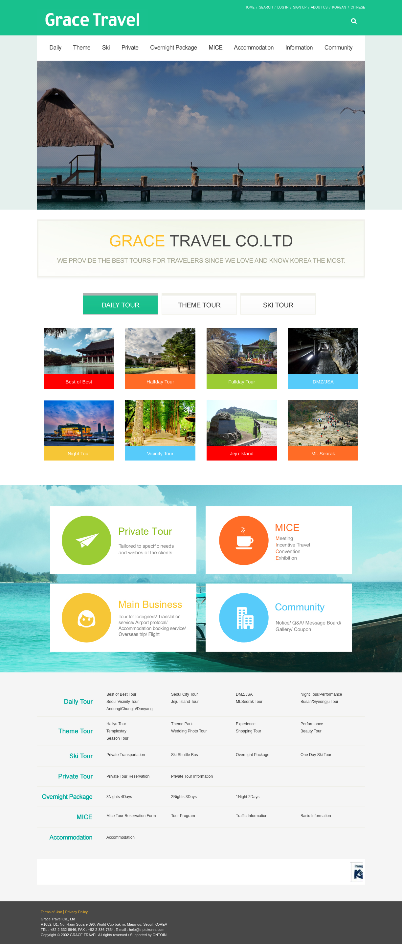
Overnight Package (252, 754)
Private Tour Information (192, 776)
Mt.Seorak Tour (249, 701)
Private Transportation (125, 754)
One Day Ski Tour (316, 754)
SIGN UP (299, 7)
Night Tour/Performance (321, 694)
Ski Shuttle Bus (184, 754)
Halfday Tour (160, 381)
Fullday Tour (241, 381)
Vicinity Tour (160, 453)
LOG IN (282, 7)
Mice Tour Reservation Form (131, 815)
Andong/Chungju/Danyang (129, 709)
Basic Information (316, 815)
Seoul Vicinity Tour (122, 701)
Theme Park (181, 724)
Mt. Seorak (323, 453)
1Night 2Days (247, 796)
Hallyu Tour (116, 724)
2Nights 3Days (184, 796)
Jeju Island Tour (185, 701)
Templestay (116, 731)
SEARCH (266, 7)
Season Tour (117, 738)
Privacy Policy (76, 912)
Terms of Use (51, 912)
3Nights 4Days (119, 796)
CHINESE (358, 7)
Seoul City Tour (184, 694)
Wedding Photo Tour (189, 731)
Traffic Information (251, 815)
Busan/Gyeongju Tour (319, 701)
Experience (246, 724)
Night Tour (79, 453)
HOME (250, 7)
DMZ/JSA (323, 381)
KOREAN (339, 7)
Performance (312, 724)
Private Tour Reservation (127, 776)
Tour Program (183, 815)
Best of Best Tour (121, 694)
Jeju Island (242, 453)
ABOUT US (319, 7)
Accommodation (120, 837)
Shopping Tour (248, 731)
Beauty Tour (311, 731)
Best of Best (79, 381)
